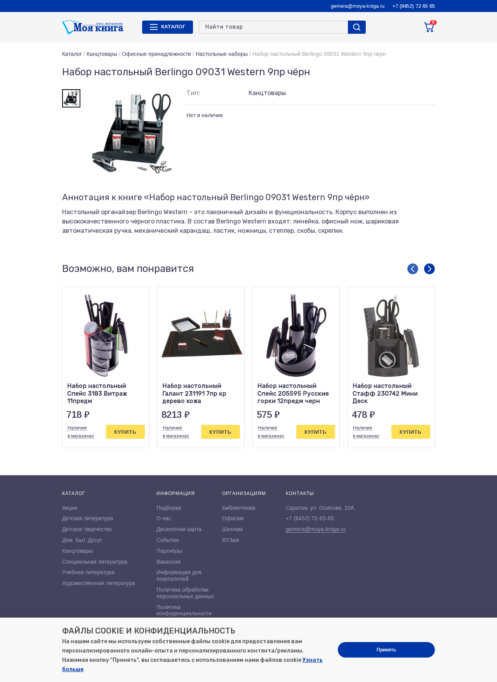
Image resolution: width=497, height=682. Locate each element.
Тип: (193, 93)
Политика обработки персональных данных (185, 593)
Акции (69, 508)
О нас (163, 518)
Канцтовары (102, 54)
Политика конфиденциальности (184, 610)
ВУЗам (230, 540)
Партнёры (169, 551)
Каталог (72, 54)
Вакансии (168, 562)
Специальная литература (94, 562)
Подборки (168, 508)
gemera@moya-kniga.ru (357, 6)
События (167, 540)
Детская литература (87, 518)
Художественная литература (98, 583)
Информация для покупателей (179, 575)
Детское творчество (87, 529)
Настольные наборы (222, 54)
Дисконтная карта (179, 529)
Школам (232, 529)
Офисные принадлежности (156, 54)
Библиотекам (238, 508)
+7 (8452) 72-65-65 (310, 518)
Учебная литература (88, 572)
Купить (125, 432)
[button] (412, 268)
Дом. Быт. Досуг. (82, 540)
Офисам (233, 518)
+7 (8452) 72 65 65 (413, 6)
